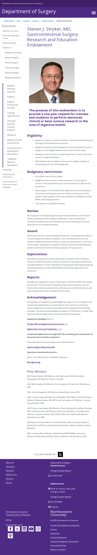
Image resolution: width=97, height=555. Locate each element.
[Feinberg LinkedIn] (24, 528)
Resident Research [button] (13, 77)
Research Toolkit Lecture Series (14, 141)
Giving (8, 520)
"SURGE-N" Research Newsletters (12, 162)
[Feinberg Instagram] (38, 528)
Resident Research (48, 21)
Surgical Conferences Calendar (12, 104)
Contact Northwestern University (64, 525)
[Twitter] (60, 454)
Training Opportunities (13, 114)
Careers (53, 529)
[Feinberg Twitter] (17, 528)
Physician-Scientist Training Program (11, 125)
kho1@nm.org (33, 362)
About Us (10, 462)
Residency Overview (13, 52)
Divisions (10, 478)
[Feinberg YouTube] (31, 528)
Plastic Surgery (11, 62)
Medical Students (9, 43)
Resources (11, 135)
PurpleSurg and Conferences (8, 175)
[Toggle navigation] (94, 13)
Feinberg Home (9, 21)
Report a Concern (58, 549)
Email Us (54, 507)
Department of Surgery (29, 11)
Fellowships (7, 170)
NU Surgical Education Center (11, 36)
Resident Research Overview (11, 88)
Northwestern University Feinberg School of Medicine (22, 3)
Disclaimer (55, 533)
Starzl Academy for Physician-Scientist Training (10, 184)
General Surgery (12, 57)
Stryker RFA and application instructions (45, 324)
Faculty (9, 482)
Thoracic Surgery (12, 67)
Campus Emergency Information (64, 541)
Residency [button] (7, 47)
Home (19, 21)
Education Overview (10, 31)
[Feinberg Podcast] (10, 535)
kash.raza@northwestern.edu (41, 347)
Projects (11, 96)
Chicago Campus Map (59, 470)
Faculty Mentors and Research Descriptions (14, 151)
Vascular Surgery (12, 72)
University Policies (58, 545)
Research (10, 470)
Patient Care (11, 474)
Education (26, 21)
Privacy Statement (58, 537)
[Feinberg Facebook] (10, 528)
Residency (36, 21)
